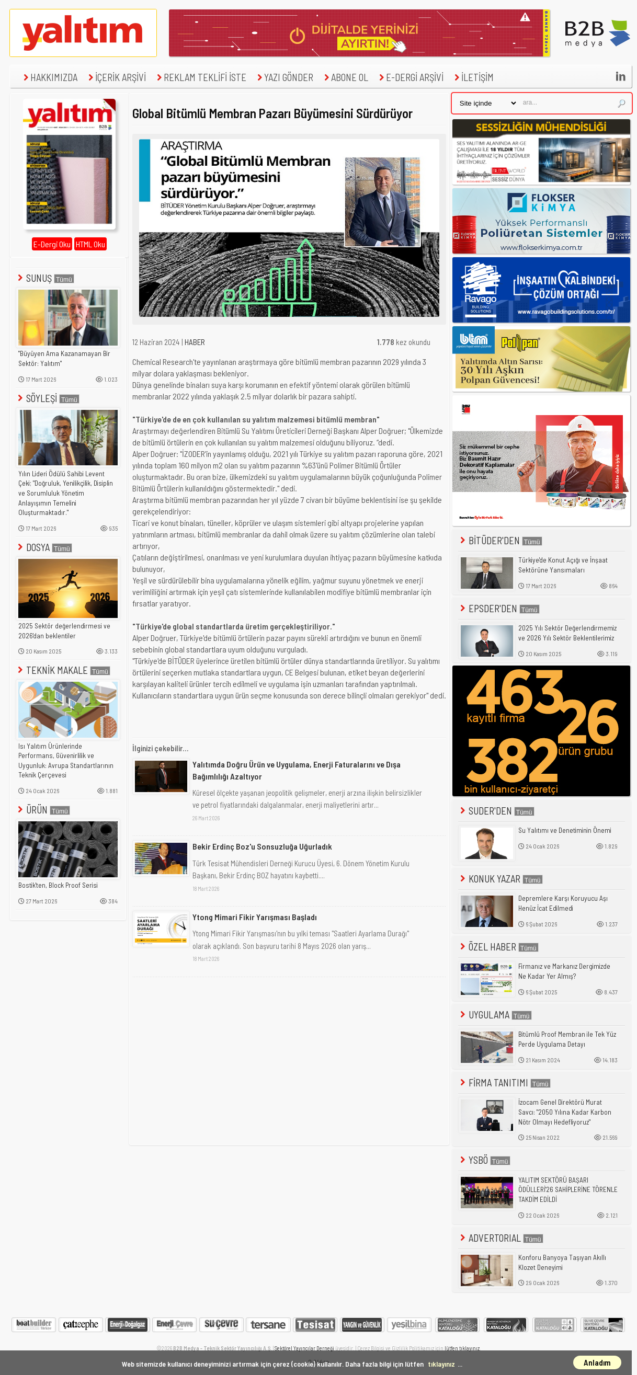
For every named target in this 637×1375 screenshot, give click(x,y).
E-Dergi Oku (52, 244)
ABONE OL (345, 77)
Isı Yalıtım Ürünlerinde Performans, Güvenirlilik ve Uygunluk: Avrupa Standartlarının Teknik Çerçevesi (65, 761)
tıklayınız (441, 1363)
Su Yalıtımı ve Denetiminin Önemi (564, 830)
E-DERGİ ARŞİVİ (410, 77)
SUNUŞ (45, 278)
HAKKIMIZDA (49, 77)
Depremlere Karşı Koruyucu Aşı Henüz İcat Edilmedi (563, 903)
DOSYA (44, 547)
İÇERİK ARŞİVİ (116, 77)
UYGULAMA (495, 1015)
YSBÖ (484, 1160)
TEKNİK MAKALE (63, 670)
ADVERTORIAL (500, 1238)
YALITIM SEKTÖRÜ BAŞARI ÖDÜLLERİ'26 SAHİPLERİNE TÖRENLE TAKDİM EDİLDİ (568, 1190)
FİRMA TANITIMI (504, 1082)
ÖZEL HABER (498, 947)
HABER (195, 342)
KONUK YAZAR (500, 879)
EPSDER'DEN (499, 608)
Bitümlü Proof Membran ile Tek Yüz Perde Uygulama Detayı (567, 1039)
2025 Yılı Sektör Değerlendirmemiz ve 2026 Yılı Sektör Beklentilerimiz (567, 633)
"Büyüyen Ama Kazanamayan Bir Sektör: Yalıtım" (64, 358)
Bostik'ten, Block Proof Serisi (58, 885)
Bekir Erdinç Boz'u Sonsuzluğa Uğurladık (262, 846)
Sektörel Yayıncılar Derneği (304, 1348)
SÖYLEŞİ (47, 398)
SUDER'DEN (496, 811)
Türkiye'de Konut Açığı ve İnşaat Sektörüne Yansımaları (563, 565)
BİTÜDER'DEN (500, 540)
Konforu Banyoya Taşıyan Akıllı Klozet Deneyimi (562, 1262)
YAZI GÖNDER (284, 77)
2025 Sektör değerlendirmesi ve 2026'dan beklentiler (64, 631)
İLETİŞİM (473, 77)
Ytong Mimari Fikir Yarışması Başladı (254, 917)
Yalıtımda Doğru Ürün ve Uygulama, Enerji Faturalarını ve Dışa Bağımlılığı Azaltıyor (296, 770)
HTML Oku (90, 244)
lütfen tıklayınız (462, 1348)
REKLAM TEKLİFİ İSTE (200, 77)
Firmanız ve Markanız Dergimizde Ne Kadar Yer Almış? (564, 971)
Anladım (597, 1362)
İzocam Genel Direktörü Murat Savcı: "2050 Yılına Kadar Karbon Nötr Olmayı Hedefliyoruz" (564, 1112)
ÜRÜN (43, 810)
